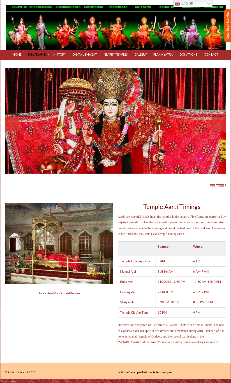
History (59, 54)
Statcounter (8, 381)
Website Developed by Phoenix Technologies (145, 372)
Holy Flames (37, 54)
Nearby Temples (116, 54)
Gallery (140, 54)
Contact (211, 54)
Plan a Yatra (163, 54)
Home (17, 54)
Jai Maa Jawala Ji (18, 372)
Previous (12, 124)
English (184, 3)
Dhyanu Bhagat (85, 54)
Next (219, 124)
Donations (188, 54)
